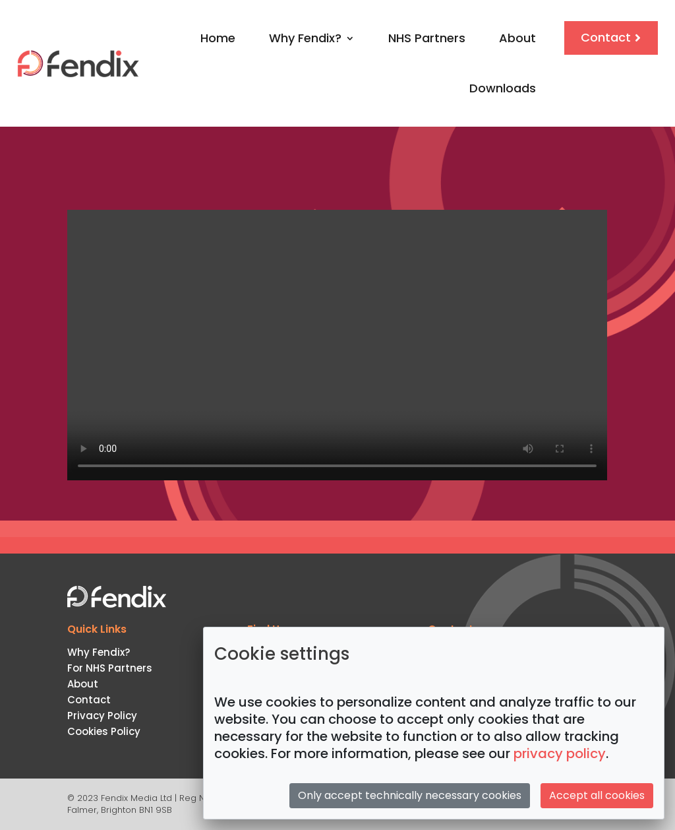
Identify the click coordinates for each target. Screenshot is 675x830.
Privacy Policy (102, 715)
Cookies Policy (103, 731)
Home (217, 38)
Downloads (502, 88)
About (517, 38)
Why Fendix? (305, 38)
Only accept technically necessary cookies (409, 795)
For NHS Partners (109, 668)
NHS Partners (426, 38)
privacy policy (560, 753)
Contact (606, 37)
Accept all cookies (597, 795)
